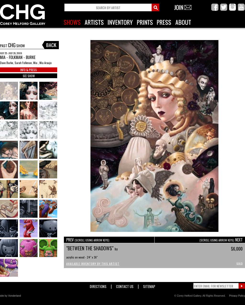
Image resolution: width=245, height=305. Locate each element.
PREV (87, 240)
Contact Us (125, 285)
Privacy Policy (237, 295)
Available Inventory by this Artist (92, 264)
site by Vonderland (10, 295)
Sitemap (149, 285)
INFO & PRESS (28, 69)
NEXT (221, 240)
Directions (98, 285)
